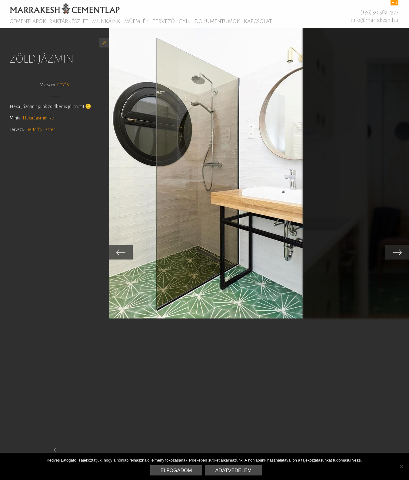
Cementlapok (28, 21)
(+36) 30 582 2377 (379, 12)
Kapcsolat (258, 21)
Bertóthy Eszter (40, 129)
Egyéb (63, 85)
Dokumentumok (217, 21)
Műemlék (136, 21)
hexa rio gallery (54, 452)
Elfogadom (176, 470)
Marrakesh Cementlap (65, 8)
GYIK (185, 21)
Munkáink (106, 21)
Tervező (164, 21)
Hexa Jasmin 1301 (39, 118)
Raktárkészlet (68, 21)
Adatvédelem (233, 470)
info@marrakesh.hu (374, 20)
